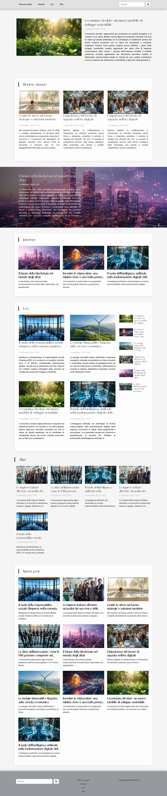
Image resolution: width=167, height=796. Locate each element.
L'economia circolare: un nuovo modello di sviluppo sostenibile (38, 410)
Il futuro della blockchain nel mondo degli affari (140, 374)
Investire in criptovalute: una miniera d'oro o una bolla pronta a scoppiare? (83, 277)
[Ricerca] (131, 4)
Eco (52, 4)
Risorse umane (25, 4)
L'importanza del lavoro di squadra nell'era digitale (80, 117)
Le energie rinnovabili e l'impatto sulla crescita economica (90, 344)
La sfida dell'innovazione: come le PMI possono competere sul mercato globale (140, 390)
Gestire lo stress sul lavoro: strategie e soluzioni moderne (37, 117)
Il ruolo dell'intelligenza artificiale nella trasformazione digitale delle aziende (127, 277)
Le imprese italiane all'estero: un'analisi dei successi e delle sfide (29, 491)
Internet (41, 4)
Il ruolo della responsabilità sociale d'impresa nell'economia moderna (41, 344)
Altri (61, 4)
